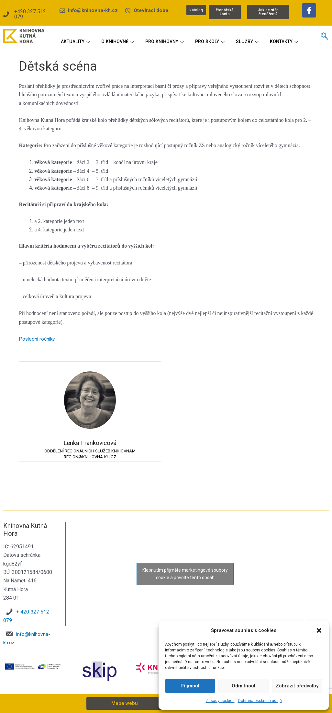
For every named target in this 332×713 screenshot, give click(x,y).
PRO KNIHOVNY (185, 37)
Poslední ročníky (38, 340)
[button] (319, 630)
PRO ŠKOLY (233, 37)
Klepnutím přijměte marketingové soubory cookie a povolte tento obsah (185, 574)
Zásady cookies (220, 700)
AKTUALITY (92, 37)
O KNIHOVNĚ (136, 37)
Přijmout (190, 686)
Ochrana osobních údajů (260, 700)
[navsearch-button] (324, 38)
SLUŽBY (272, 37)
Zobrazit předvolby (297, 686)
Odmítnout (244, 686)
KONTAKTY (180, 50)
